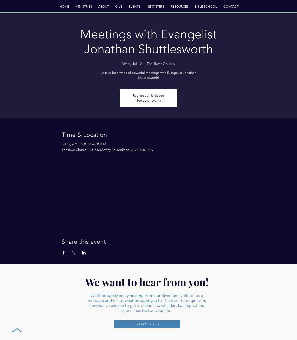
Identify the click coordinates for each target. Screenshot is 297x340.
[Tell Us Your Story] (147, 324)
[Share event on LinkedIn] (84, 252)
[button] (103, 6)
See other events (148, 100)
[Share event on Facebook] (64, 252)
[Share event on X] (74, 252)
